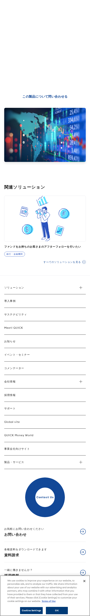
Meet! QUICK (13, 327)
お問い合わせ (24, 532)
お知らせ (10, 341)
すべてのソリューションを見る (62, 262)
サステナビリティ (15, 314)
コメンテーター (14, 368)
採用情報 (10, 395)
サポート (10, 408)
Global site (12, 422)
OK (57, 610)
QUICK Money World (18, 435)
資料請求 (25, 552)
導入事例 (10, 301)
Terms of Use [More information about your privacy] (49, 601)
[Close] (84, 581)
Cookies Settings (31, 610)
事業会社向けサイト (17, 448)
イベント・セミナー (17, 354)
